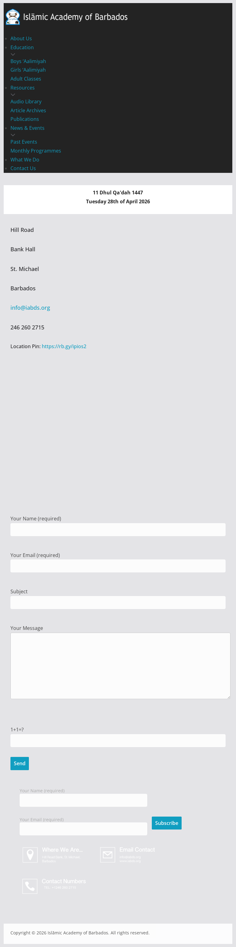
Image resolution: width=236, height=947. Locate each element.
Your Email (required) (83, 824)
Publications (24, 119)
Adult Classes (25, 78)
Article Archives (28, 110)
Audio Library (25, 101)
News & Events (27, 128)
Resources (22, 87)
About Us (21, 38)
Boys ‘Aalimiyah (28, 61)
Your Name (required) (83, 795)
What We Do (24, 159)
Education (22, 47)
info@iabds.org (30, 307)
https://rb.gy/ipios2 (64, 346)
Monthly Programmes (35, 150)
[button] (118, 54)
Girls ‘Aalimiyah (28, 69)
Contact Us (23, 168)
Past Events (23, 141)
